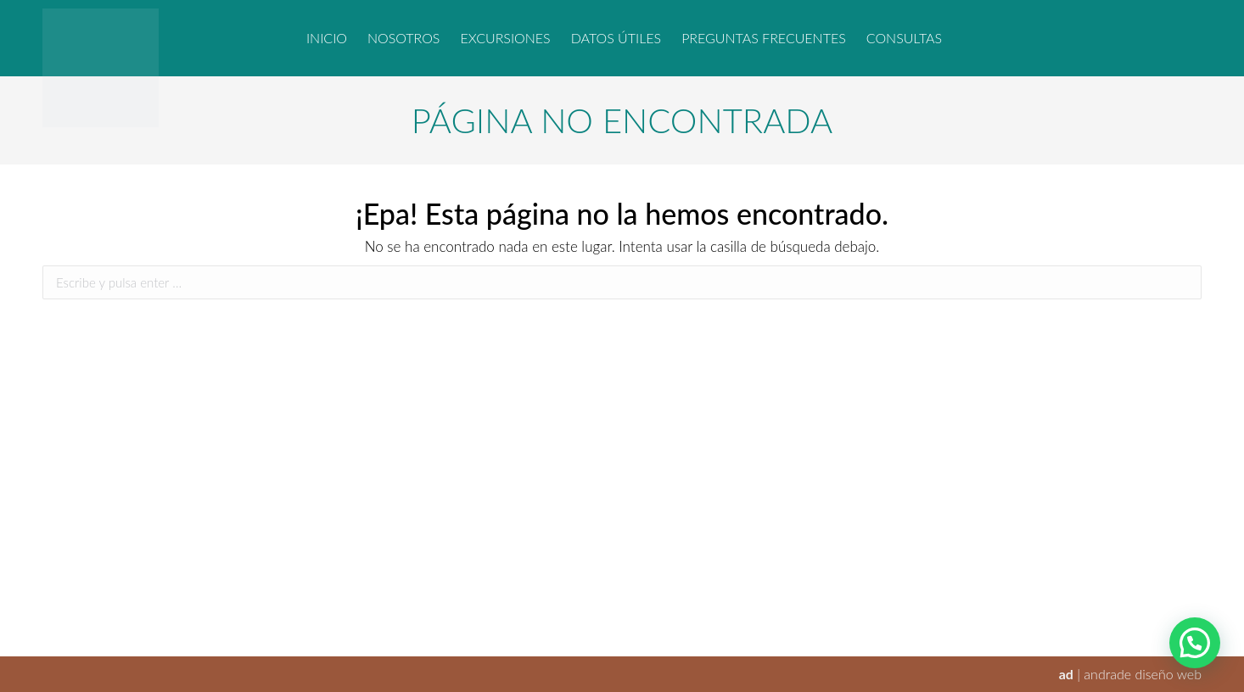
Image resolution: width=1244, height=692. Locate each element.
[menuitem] (326, 38)
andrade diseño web (1143, 674)
